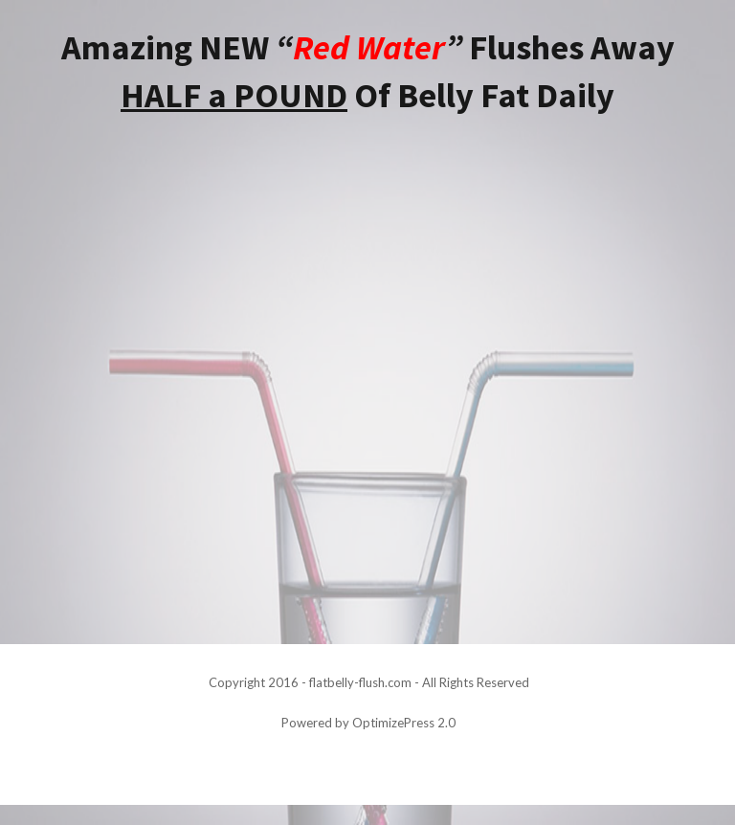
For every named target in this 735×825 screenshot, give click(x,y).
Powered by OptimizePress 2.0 (368, 722)
